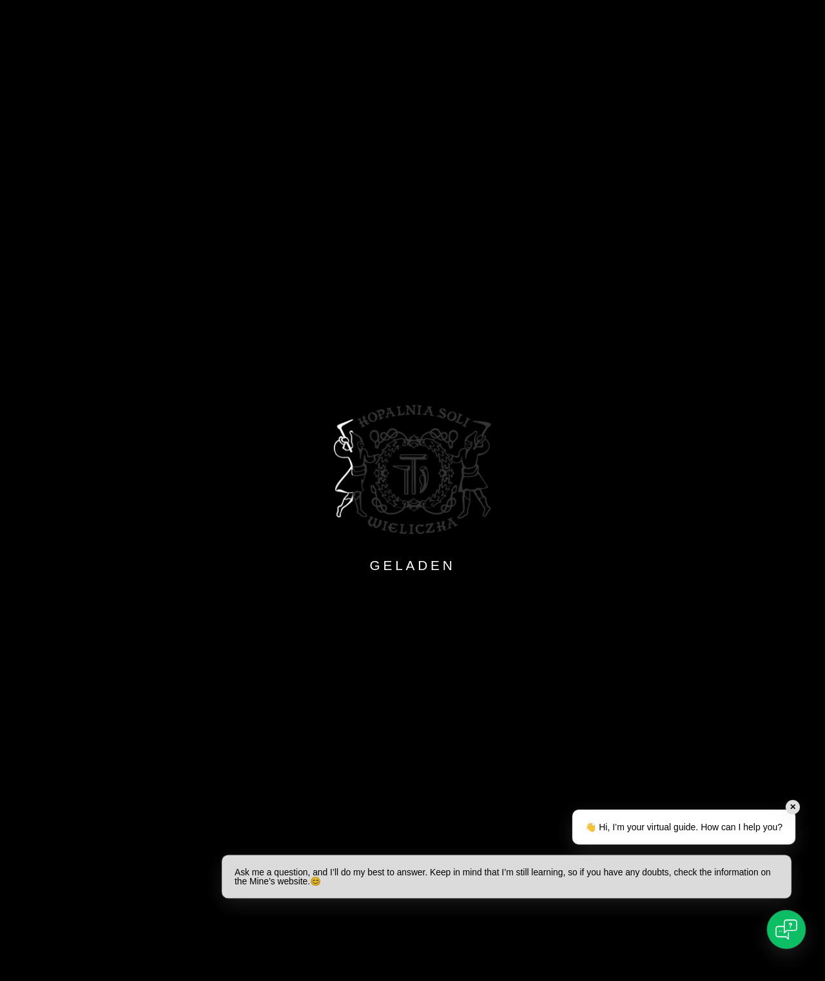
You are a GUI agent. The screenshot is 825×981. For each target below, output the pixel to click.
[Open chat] (786, 929)
